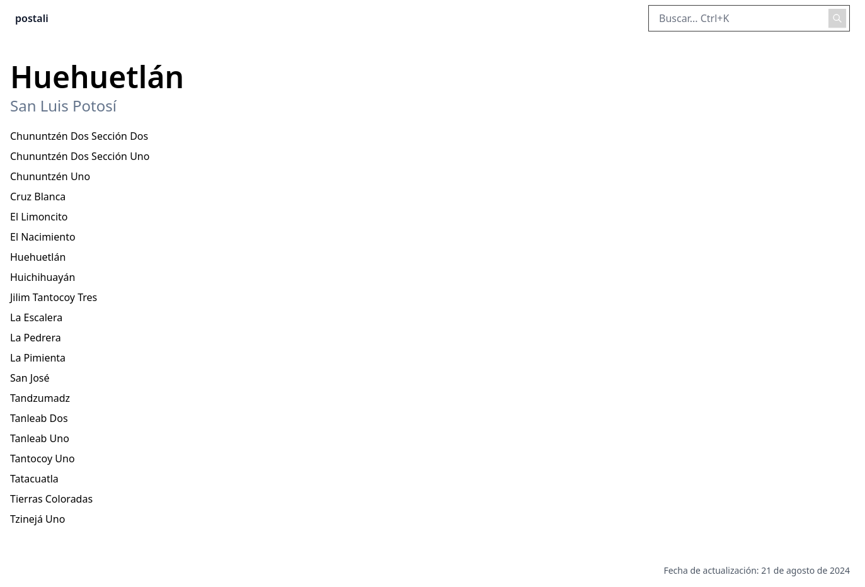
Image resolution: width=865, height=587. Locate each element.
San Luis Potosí (63, 106)
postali (32, 18)
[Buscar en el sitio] (749, 18)
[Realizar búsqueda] (837, 18)
